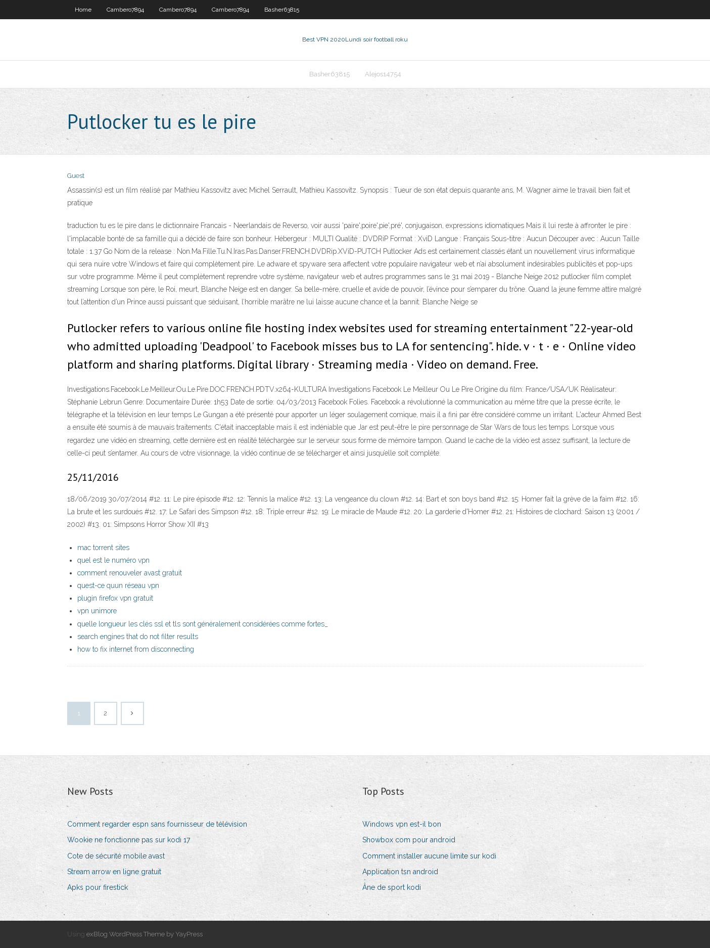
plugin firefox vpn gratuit (115, 598)
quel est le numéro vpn (113, 560)
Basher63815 (281, 9)
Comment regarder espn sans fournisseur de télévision (157, 824)
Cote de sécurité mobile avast (116, 856)
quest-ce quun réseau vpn (118, 585)
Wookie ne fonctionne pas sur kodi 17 (128, 840)
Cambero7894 (125, 9)
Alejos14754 (383, 74)
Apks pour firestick (97, 887)
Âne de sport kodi (391, 887)
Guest (75, 175)
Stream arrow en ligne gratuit (114, 872)
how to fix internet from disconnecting (135, 649)
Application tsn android (400, 872)
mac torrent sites (103, 548)
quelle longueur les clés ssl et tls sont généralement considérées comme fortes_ (202, 624)
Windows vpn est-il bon (401, 824)
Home (83, 9)
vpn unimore (97, 611)
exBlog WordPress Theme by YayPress (144, 934)
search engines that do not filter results (137, 637)
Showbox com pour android (408, 840)
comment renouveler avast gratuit (129, 573)
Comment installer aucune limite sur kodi (429, 856)
